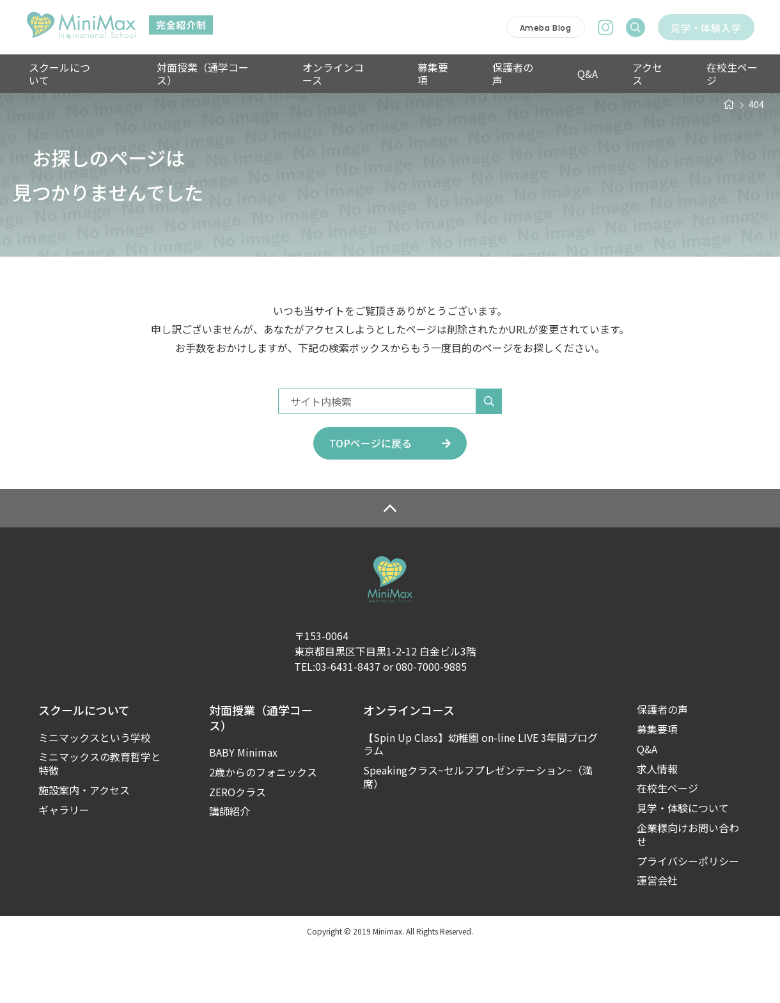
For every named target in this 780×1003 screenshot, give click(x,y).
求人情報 (657, 825)
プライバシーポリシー (688, 917)
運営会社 (657, 936)
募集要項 (420, 73)
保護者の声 (491, 73)
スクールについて (66, 73)
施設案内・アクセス (84, 846)
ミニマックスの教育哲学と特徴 (99, 819)
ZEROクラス (237, 848)
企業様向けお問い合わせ (688, 891)
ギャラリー (64, 866)
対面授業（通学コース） (211, 73)
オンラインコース (333, 73)
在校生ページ (685, 73)
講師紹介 (229, 867)
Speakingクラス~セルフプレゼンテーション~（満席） (478, 833)
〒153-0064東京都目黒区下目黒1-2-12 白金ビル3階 (385, 699)
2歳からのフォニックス (263, 828)
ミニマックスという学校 (94, 794)
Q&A (553, 73)
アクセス (609, 73)
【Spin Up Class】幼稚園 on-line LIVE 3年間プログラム (480, 800)
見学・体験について (683, 864)
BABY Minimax (243, 808)
